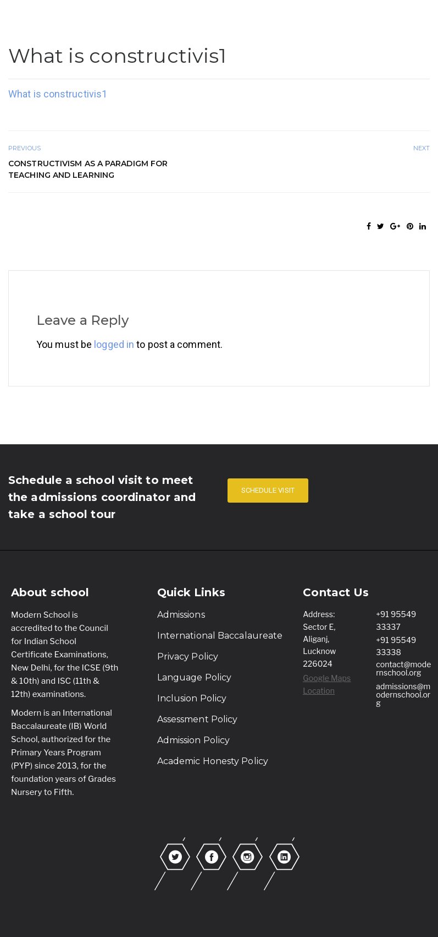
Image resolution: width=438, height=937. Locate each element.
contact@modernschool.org (403, 668)
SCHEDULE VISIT (268, 490)
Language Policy (194, 677)
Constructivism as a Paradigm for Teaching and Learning (88, 169)
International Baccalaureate (220, 635)
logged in (114, 344)
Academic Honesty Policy (212, 761)
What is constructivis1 (57, 94)
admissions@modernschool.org (403, 694)
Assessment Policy (197, 719)
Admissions (181, 614)
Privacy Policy (187, 656)
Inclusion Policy (192, 698)
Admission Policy (193, 740)
